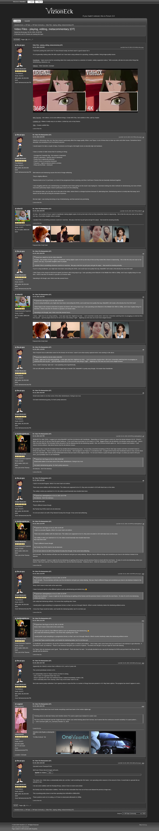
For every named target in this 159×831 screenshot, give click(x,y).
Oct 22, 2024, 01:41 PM (39, 620)
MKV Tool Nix (37, 117)
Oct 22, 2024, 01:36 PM (39, 573)
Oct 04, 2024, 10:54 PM (39, 296)
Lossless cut (36, 121)
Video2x (35, 66)
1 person (35, 128)
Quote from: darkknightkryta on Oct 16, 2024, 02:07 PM (51, 495)
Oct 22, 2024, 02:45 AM (39, 480)
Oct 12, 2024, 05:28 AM (39, 392)
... (31, 39)
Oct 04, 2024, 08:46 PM (39, 210)
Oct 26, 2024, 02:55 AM (39, 763)
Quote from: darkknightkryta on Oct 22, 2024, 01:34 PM (51, 577)
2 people (35, 728)
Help (140, 824)
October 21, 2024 (63, 721)
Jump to (119, 813)
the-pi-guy (21, 45)
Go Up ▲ (145, 824)
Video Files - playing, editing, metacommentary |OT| (48, 45)
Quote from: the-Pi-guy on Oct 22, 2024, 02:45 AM (49, 527)
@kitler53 (36, 439)
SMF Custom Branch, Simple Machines (20, 826)
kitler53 (20, 209)
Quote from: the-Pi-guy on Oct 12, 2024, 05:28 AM (49, 459)
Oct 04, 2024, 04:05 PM (39, 137)
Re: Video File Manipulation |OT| (42, 135)
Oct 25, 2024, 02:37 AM (39, 662)
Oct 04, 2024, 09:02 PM (39, 253)
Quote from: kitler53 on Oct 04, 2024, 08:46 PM (49, 257)
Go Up (16, 805)
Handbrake (36, 60)
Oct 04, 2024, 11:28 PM (39, 349)
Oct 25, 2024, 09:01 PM (39, 706)
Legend (20, 704)
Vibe (34, 125)
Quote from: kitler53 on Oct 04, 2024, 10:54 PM (49, 357)
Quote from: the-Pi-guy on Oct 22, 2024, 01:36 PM (49, 624)
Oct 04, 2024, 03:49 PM (39, 47)
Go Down (17, 39)
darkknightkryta (23, 434)
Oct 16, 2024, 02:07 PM (39, 436)
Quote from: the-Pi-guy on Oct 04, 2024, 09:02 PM (49, 300)
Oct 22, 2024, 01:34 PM (39, 523)
